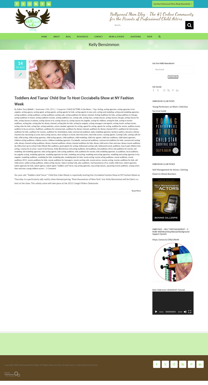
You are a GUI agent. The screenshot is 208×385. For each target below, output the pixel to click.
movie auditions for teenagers (60, 160)
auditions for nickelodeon (57, 132)
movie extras (95, 160)
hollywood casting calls (88, 146)
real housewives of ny (99, 163)
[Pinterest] (173, 90)
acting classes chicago (115, 118)
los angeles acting (21, 154)
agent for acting (89, 126)
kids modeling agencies (105, 151)
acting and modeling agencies (127, 112)
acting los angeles (81, 123)
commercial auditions (89, 140)
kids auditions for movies (85, 151)
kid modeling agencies (32, 151)
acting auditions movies (45, 118)
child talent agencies (127, 137)
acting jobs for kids (65, 123)
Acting (100, 109)
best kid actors (82, 134)
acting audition (20, 115)
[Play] (156, 311)
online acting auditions (34, 163)
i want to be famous (45, 149)
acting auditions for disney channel (80, 115)
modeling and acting (76, 154)
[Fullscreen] (189, 311)
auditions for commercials (54, 129)
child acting (23, 137)
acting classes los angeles (79, 120)
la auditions (121, 151)
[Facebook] (153, 90)
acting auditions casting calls (53, 115)
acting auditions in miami (24, 118)
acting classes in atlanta (28, 120)
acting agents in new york (85, 112)
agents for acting (104, 126)
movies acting (107, 160)
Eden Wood (42, 146)
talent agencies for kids (24, 166)
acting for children (98, 120)
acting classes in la (46, 120)
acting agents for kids (66, 112)
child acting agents (54, 137)
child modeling (81, 137)
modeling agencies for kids (57, 154)
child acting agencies (37, 137)
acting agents (50, 112)
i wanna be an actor (28, 149)
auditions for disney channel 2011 (104, 129)
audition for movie (119, 126)
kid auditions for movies (123, 149)
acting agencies (110, 109)
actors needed (60, 126)
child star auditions (110, 137)
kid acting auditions (77, 149)
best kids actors (95, 134)
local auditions (132, 151)
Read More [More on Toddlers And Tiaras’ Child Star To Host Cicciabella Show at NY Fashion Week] (136, 191)
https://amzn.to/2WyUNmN (165, 239)
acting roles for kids (22, 126)
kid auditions (91, 149)
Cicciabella (75, 140)
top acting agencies (82, 166)
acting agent (39, 112)
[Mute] (185, 311)
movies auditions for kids (124, 160)
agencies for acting (74, 126)
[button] (159, 36)
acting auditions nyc (64, 118)
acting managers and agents (100, 123)
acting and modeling (105, 112)
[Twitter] (158, 90)
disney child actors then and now (107, 143)
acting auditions (33, 115)
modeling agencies (37, 154)
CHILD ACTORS (73, 109)
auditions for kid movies (128, 129)
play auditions (84, 163)
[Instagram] (164, 90)
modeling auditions (29, 157)
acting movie (118, 123)
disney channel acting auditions (31, 143)
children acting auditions (24, 140)
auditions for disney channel (77, 129)
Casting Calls (121, 134)
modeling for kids (45, 157)
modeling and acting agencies (98, 154)
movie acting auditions (104, 157)
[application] (173, 303)
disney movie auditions (130, 143)
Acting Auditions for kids (105, 115)
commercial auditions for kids (111, 140)
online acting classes (52, 163)
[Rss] (168, 90)
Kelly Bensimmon (61, 149)
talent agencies (130, 163)
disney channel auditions (55, 143)
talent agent (51, 166)
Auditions (39, 129)
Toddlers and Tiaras (65, 166)
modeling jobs (58, 157)
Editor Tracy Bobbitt (25, 109)
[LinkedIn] (177, 90)
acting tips (35, 126)
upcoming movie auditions (117, 166)
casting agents (109, 134)
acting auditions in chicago (126, 115)
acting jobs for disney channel (44, 123)
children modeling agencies (59, 140)
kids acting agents (49, 151)
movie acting (89, 157)
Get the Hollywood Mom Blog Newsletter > (173, 4)
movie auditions (120, 157)
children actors (41, 140)
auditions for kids (21, 132)
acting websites (47, 126)
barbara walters (118, 132)
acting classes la (61, 120)
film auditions (53, 146)
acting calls (77, 118)
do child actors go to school (25, 146)
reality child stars (116, 163)
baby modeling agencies (101, 132)
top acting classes (98, 166)
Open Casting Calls (69, 163)
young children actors (35, 168)
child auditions (68, 137)
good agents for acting (69, 146)
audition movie (134, 126)
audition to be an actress (24, 129)
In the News (86, 109)
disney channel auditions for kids (79, 143)
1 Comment (51, 168)
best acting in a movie (66, 134)
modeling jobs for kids (74, 157)
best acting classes (49, 134)
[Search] (189, 25)
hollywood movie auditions (109, 146)
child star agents (94, 137)
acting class (88, 118)
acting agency (27, 112)
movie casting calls (81, 160)
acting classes (99, 118)
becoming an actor (32, 134)
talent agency (39, 166)
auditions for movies (37, 132)
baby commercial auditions (79, 132)
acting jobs (27, 123)
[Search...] (148, 25)
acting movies (130, 123)
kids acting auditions (65, 151)
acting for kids (112, 120)
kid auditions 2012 (105, 149)
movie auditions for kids (37, 160)
